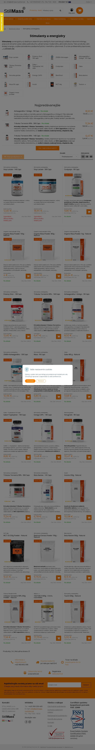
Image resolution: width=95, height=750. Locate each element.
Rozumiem (30, 381)
